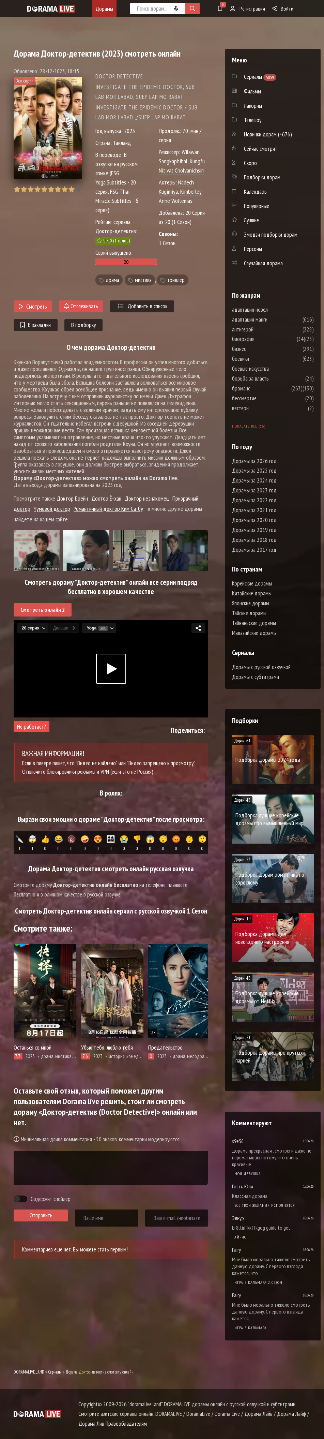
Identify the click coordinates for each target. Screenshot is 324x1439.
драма (112, 280)
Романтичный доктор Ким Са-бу (108, 509)
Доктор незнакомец (147, 498)
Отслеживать (81, 306)
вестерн (261, 408)
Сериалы (55, 1372)
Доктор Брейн (72, 498)
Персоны (253, 249)
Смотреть (33, 306)
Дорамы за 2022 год (254, 500)
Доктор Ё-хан (106, 498)
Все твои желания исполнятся (264, 1205)
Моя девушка (247, 1173)
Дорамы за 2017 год (254, 549)
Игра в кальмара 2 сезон (258, 1282)
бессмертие (264, 398)
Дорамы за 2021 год (254, 510)
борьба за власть (271, 378)
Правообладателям (126, 1423)
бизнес (259, 349)
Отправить (41, 1215)
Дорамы (104, 9)
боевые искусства (271, 368)
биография (263, 339)
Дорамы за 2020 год (254, 520)
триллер (176, 280)
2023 (129, 131)
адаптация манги (270, 319)
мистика (143, 280)
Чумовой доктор (52, 509)
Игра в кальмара (250, 1327)
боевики (261, 358)
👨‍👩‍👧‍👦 (111, 843)
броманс (261, 388)
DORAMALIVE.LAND (29, 1372)
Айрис (240, 1237)
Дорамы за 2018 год (254, 540)
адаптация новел (270, 309)
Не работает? (31, 726)
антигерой (263, 329)
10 (78, 189)
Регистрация (247, 8)
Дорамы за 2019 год (254, 530)
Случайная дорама (263, 263)
